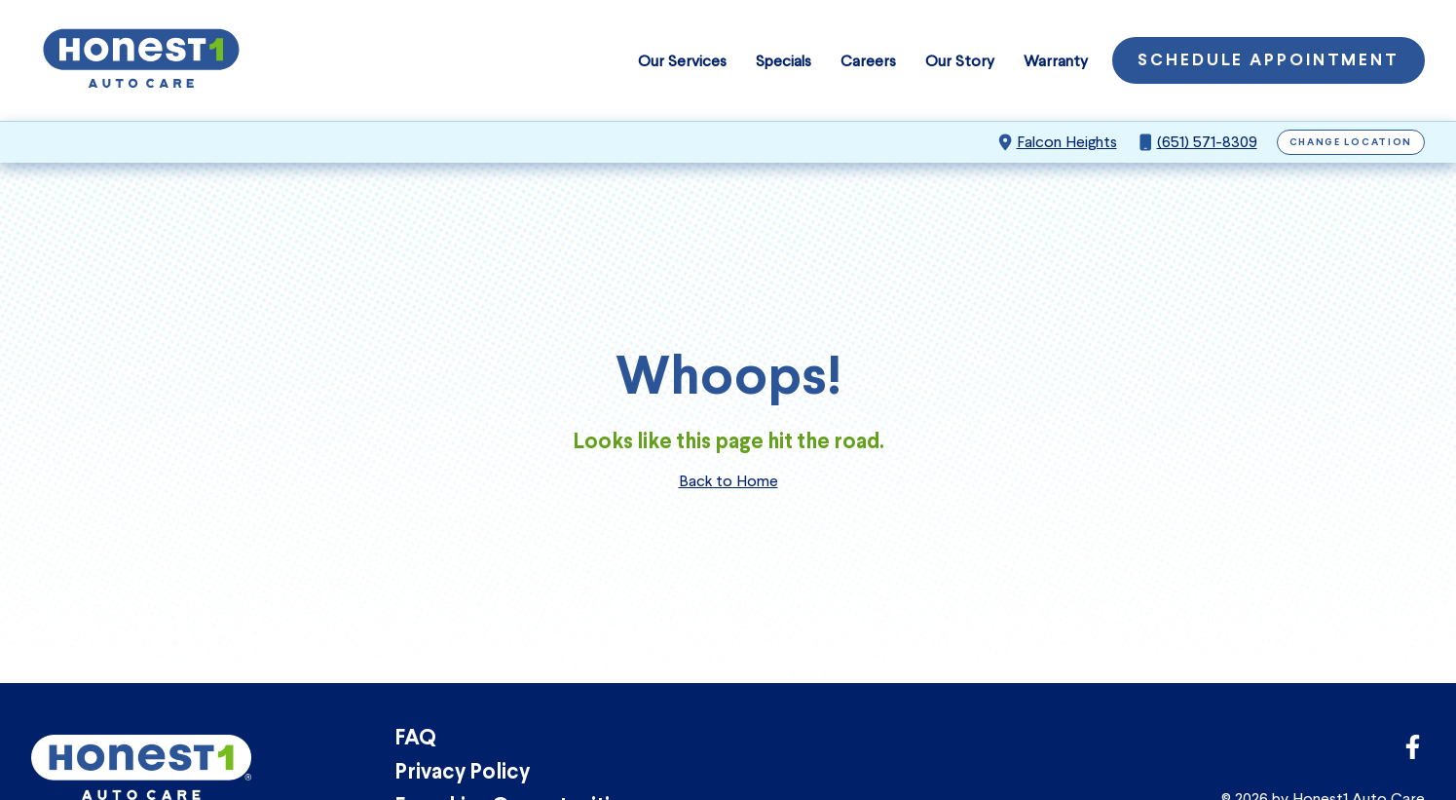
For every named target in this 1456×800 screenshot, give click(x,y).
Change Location (1351, 142)
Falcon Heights (1067, 142)
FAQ (415, 739)
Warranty (1056, 61)
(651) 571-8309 (1207, 142)
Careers (868, 61)
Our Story (959, 61)
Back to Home (728, 481)
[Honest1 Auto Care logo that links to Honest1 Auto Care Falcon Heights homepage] (141, 60)
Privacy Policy (462, 773)
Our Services (682, 61)
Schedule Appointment (1269, 61)
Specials (783, 61)
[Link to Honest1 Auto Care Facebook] (1412, 753)
